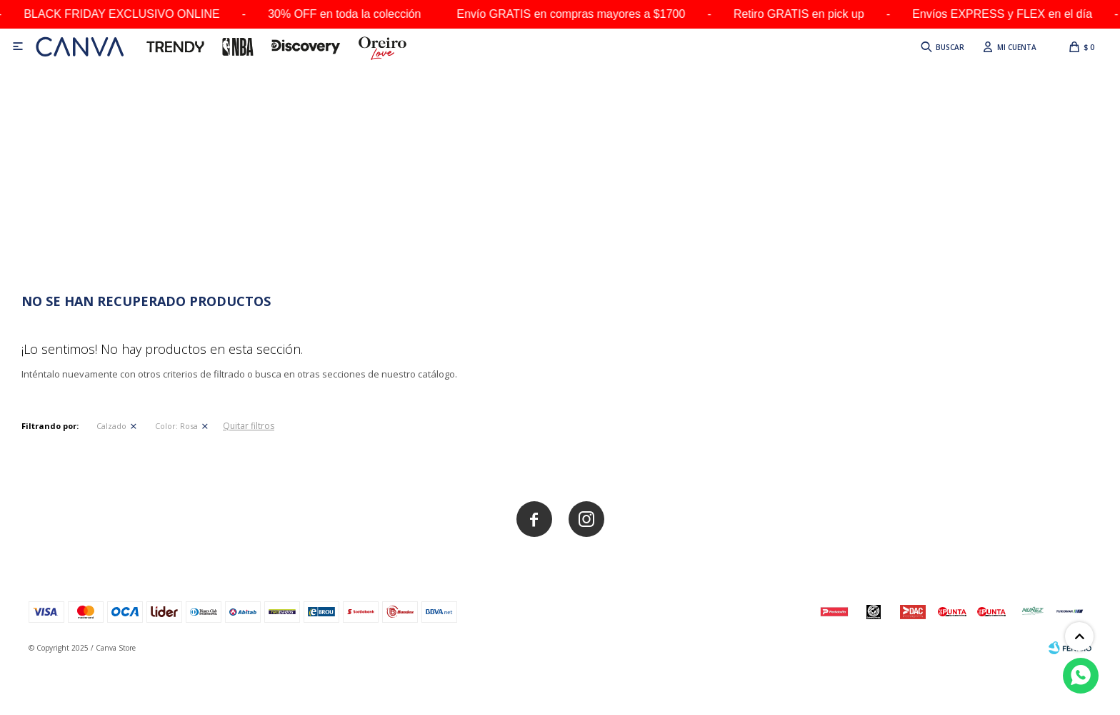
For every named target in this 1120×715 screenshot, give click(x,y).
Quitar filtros (248, 426)
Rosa (176, 425)
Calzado (111, 425)
